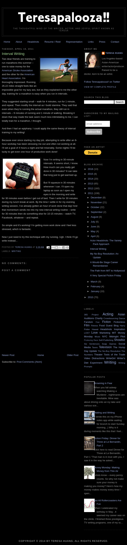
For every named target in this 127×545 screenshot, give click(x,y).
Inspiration (119, 329)
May (93, 231)
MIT (114, 332)
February (96, 286)
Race (96, 340)
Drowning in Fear (103, 383)
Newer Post (8, 355)
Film (86, 325)
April (93, 236)
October (95, 207)
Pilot (122, 336)
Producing (88, 340)
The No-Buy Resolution (109, 351)
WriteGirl (110, 358)
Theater (98, 354)
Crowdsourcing (110, 318)
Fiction (106, 321)
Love (94, 332)
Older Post (72, 355)
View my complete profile (100, 87)
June (94, 226)
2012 (91, 188)
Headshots (33, 41)
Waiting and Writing (104, 412)
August (95, 216)
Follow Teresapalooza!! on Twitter (102, 81)
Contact (115, 41)
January (95, 291)
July (93, 221)
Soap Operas (109, 344)
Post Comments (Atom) (29, 361)
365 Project (91, 314)
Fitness (94, 325)
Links (91, 41)
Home (7, 41)
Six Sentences (92, 344)
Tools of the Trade (114, 354)
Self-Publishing (106, 340)
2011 (91, 193)
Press (102, 41)
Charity (99, 318)
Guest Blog (112, 325)
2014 (91, 178)
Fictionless (119, 322)
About (19, 41)
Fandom (88, 322)
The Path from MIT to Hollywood (107, 270)
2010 (91, 297)
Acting (108, 314)
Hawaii (95, 329)
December (97, 197)
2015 (91, 173)
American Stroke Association (17, 70)
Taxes (95, 347)
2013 (91, 183)
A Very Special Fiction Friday (105, 275)
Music (97, 336)
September (97, 212)
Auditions (89, 318)
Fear (98, 322)
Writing (16, 251)
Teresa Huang (114, 53)
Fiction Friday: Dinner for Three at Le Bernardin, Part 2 (107, 442)
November (97, 202)
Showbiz (119, 339)
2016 (91, 169)
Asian (121, 314)
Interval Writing (98, 248)
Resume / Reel (52, 41)
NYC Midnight (110, 336)
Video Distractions (94, 358)
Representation (74, 41)
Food (102, 325)
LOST (87, 333)
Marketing (105, 332)
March (94, 281)
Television (105, 347)
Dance (122, 318)
